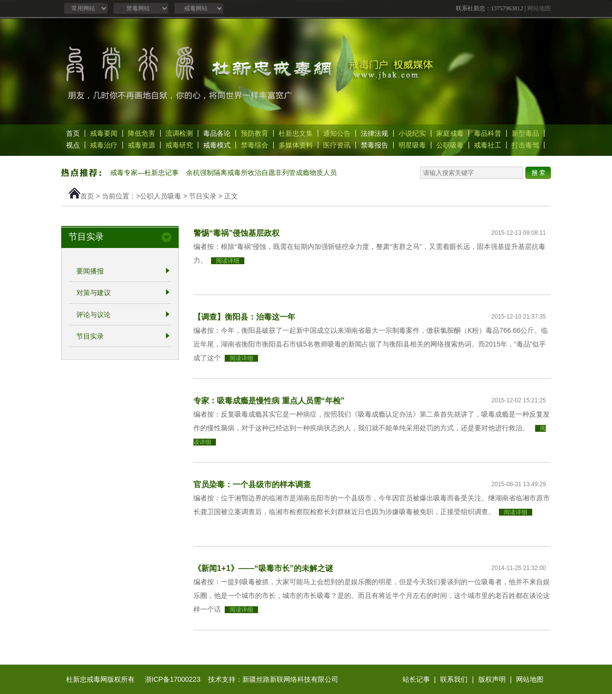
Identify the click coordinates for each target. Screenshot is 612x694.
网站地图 (539, 8)
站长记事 (416, 679)
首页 (73, 133)
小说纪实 (412, 133)
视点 (73, 145)
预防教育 (254, 133)
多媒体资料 (296, 145)
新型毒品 (525, 133)
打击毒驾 (525, 145)
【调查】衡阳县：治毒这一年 (244, 316)
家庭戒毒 (450, 133)
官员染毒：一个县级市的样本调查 (252, 484)
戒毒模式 (217, 145)
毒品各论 (217, 133)
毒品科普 (487, 133)
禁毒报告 (374, 145)
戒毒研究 (179, 145)
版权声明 (492, 679)
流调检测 (179, 133)
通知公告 (337, 133)
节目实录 (202, 196)
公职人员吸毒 (160, 196)
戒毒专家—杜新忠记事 (144, 172)
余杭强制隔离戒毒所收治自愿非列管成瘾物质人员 (261, 172)
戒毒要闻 (104, 133)
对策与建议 (93, 293)
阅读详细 (227, 260)
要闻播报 (90, 271)
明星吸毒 (412, 145)
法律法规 (374, 133)
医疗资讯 (337, 145)
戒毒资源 (141, 145)
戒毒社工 (487, 145)
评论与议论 (93, 315)
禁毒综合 (254, 145)
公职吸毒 (450, 145)
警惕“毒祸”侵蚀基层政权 (236, 232)
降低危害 (141, 133)
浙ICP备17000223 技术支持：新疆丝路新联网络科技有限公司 (241, 679)
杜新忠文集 (296, 133)
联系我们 (454, 679)
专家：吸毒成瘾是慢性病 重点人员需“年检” (269, 400)
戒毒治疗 (104, 145)
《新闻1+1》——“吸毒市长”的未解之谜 (263, 568)
